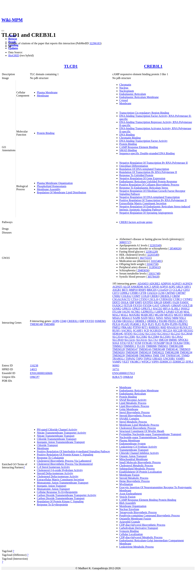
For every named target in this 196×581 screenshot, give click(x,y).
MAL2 (116, 314)
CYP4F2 (187, 299)
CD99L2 (124, 292)
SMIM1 (173, 339)
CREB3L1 (153, 66)
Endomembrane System (132, 443)
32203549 (155, 245)
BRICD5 (152, 289)
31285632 (154, 267)
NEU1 (151, 317)
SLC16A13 (163, 333)
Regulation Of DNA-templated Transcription (144, 169)
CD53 (186, 289)
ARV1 (187, 286)
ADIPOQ (166, 283)
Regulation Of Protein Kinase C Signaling (60, 501)
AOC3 (147, 286)
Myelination (126, 484)
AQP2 (171, 286)
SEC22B (178, 330)
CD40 (63, 321)
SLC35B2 (141, 336)
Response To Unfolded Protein (136, 175)
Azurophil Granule (129, 521)
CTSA (134, 299)
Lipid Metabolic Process (132, 403)
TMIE (156, 355)
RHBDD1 (154, 327)
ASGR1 (116, 289)
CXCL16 (153, 299)
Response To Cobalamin (50, 457)
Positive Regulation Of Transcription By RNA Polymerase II (153, 200)
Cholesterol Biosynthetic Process (137, 428)
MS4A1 (116, 317)
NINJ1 (159, 317)
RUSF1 (116, 330)
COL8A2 (126, 296)
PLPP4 (165, 324)
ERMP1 (167, 302)
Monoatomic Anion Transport (53, 488)
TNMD (185, 355)
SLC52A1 (130, 339)
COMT (136, 296)
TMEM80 (49, 324)
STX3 (123, 342)
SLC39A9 (118, 339)
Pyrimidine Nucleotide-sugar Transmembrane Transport (150, 434)
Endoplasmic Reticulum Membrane (139, 97)
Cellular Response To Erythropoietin (57, 492)
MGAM (159, 314)
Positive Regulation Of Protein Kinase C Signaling (65, 454)
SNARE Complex (129, 418)
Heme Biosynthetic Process (134, 481)
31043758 (152, 264)
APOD (155, 286)
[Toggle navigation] (2, 30)
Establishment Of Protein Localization (140, 471)
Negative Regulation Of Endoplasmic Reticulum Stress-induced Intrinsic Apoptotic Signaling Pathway (154, 208)
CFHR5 (134, 292)
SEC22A (167, 330)
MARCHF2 (147, 314)
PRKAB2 (126, 327)
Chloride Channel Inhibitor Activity (139, 453)
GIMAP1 (165, 305)
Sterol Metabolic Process (133, 421)
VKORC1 (135, 361)
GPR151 (126, 308)
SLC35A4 (118, 336)
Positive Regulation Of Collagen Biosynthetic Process (149, 184)
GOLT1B (187, 305)
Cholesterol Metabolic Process (136, 465)
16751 (115, 369)
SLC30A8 (186, 333)
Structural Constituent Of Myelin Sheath (141, 431)
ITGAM (116, 311)
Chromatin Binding (130, 137)
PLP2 (158, 324)
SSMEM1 (100, 321)
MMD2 (188, 314)
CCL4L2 (177, 289)
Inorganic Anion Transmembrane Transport (61, 442)
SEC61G (188, 330)
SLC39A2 (177, 336)
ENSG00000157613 (123, 373)
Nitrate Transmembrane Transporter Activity (61, 432)
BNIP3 (142, 289)
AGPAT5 (117, 286)
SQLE (115, 342)
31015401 (156, 261)
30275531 (145, 257)
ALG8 (126, 286)
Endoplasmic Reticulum (132, 94)
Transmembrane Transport (134, 449)
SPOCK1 (183, 339)
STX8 (138, 342)
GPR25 (136, 308)
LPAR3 (170, 311)
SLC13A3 (151, 333)
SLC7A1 (153, 339)
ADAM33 (143, 283)
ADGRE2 (154, 283)
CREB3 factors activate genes (136, 222)
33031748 (153, 273)
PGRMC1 (135, 324)
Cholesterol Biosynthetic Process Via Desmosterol (65, 463)
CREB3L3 (165, 296)
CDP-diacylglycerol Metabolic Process (141, 537)
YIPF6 (155, 361)
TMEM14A (145, 349)
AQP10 (164, 286)
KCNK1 (135, 311)
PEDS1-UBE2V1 (178, 321)
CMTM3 (170, 292)
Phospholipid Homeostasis (51, 186)
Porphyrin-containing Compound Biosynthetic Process (149, 515)
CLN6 (161, 292)
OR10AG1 (128, 321)
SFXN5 (128, 333)
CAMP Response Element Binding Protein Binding (147, 499)
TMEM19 (184, 349)
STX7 (130, 342)
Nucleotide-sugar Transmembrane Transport (143, 437)
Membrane (43, 95)
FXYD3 (89, 321)
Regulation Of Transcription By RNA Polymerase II (148, 172)
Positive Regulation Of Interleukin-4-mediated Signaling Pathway (73, 451)
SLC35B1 (129, 336)
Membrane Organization (132, 506)
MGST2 (168, 314)
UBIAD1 (157, 358)
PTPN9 (137, 327)
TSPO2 (147, 358)
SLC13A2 (139, 333)
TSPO (139, 358)
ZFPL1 (189, 361)
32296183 (95, 43)
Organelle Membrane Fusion (135, 518)
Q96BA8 (128, 376)
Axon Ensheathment (130, 493)
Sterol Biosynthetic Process (134, 412)
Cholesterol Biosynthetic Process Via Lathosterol (64, 460)
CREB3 (154, 296)
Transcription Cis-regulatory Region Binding (144, 112)
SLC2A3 (175, 333)
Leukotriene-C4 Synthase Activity (138, 446)
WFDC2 (146, 361)
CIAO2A (152, 292)
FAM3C (184, 302)
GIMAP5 (176, 305)
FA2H (175, 302)
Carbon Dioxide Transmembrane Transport (60, 498)
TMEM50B (131, 355)
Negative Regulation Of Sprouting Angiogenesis (146, 212)
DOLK (125, 302)
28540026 (174, 248)
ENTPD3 (148, 302)
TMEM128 (118, 349)
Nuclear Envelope (129, 509)
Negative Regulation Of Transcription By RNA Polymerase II (153, 162)
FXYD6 (147, 305)
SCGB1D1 (156, 330)
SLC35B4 (153, 336)
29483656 (143, 270)
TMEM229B (172, 352)
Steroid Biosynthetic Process (135, 415)
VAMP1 (180, 358)
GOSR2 (116, 308)
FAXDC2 (117, 305)
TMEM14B (36, 324)
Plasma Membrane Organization (55, 183)
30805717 (124, 242)
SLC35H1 (165, 336)
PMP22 (116, 327)
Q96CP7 (34, 376)
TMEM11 (162, 346)
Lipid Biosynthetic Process (134, 406)
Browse (12, 38)
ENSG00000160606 (41, 373)
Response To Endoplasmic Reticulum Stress (143, 187)
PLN (144, 324)
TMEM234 (186, 352)
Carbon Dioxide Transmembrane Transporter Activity (66, 495)
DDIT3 (116, 302)
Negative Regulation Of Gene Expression (142, 178)
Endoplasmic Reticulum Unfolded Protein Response (148, 181)
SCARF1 (138, 330)
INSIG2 (185, 308)
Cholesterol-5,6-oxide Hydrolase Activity (60, 470)
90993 (115, 365)
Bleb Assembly (127, 502)
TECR (168, 342)
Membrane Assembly (48, 189)
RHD (163, 327)
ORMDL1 (140, 321)
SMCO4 (163, 339)
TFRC (186, 342)
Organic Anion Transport (133, 456)
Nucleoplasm (126, 90)
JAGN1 (126, 311)
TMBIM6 (151, 346)
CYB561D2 (165, 299)
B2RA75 (117, 376)
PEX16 (116, 324)
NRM (175, 317)
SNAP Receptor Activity (133, 399)
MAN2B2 (134, 314)
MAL (187, 311)
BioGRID (13, 55)
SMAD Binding (128, 150)
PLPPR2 (183, 324)
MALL (124, 314)
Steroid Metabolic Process (133, 477)
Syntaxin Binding (129, 531)
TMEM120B (176, 346)
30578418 (152, 276)
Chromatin (125, 84)
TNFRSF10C (173, 355)
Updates (13, 48)
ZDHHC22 (178, 361)
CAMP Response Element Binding (138, 147)
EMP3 (138, 302)
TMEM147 (131, 349)
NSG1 (182, 317)
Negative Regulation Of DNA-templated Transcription (149, 197)
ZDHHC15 (165, 361)
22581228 (151, 251)
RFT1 (144, 327)
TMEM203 (118, 352)
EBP (81, 321)
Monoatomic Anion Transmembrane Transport (62, 482)
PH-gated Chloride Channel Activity (57, 429)
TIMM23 (117, 346)
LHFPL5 (160, 311)
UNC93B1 (169, 358)
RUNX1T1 (186, 327)
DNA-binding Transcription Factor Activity (143, 140)
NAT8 (144, 317)
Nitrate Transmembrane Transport (55, 435)
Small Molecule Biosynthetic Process (140, 462)
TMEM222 (158, 352)
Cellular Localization (131, 534)
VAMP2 (116, 361)
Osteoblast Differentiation (133, 165)
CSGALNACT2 (121, 299)
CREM (176, 296)
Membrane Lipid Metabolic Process (139, 424)
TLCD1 (71, 66)
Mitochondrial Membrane (133, 459)
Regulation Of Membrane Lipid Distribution (61, 192)
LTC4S (179, 311)
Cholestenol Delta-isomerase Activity (57, 476)
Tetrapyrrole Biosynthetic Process (138, 512)
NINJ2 (167, 317)
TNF (162, 355)
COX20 (145, 296)
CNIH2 (116, 296)
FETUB (128, 305)
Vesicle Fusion (127, 496)
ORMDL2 (152, 321)
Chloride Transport (47, 445)
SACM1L (126, 330)
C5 (170, 289)
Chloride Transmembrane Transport (56, 438)
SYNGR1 (147, 342)
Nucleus (123, 87)
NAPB (136, 317)
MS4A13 (127, 317)
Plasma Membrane (47, 92)
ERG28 (158, 302)
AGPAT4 (187, 283)
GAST (156, 305)
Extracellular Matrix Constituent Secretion (142, 203)
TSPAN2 (130, 358)
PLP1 (151, 324)
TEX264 (177, 342)
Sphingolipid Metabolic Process (137, 468)
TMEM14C (172, 349)
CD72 (115, 292)
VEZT (125, 361)
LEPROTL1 (148, 311)
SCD (146, 330)
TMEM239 (118, 355)
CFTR (142, 292)
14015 (33, 369)
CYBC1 (177, 299)
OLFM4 (116, 321)
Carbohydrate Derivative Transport (138, 527)
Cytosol (123, 100)
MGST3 (178, 314)
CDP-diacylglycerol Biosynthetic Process (142, 524)
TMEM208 (131, 352)
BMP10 (133, 289)
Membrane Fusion (129, 474)
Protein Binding (46, 133)
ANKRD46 (137, 286)
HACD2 (157, 308)
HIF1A (166, 308)
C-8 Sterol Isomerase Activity (53, 467)
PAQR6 (163, 321)
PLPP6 (174, 324)
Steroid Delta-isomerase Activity (55, 473)
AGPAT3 (177, 283)
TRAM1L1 (118, 358)
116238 (34, 365)
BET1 (125, 289)
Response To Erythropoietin (52, 504)
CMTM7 (181, 292)
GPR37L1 (146, 308)
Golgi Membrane (128, 409)
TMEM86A (145, 355)
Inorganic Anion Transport (51, 485)
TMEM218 (145, 352)
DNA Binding (127, 134)
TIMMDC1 (129, 346)
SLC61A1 (142, 339)
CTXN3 (143, 299)
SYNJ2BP (159, 342)
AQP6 (55, 321)
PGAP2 (125, 324)
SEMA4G (117, 333)
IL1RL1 (175, 308)
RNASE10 (173, 327)
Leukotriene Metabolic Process (136, 546)
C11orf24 (162, 289)
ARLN (180, 286)
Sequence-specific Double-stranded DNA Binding (147, 153)
